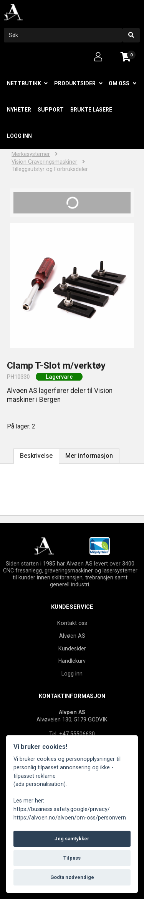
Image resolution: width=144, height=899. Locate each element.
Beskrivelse (36, 455)
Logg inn (19, 136)
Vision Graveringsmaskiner (44, 162)
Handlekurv (72, 661)
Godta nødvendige (72, 877)
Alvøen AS (72, 636)
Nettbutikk (24, 83)
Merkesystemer (31, 154)
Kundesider (72, 648)
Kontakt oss (72, 623)
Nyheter (19, 110)
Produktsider (75, 83)
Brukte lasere (91, 110)
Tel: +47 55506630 (72, 734)
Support (51, 110)
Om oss (119, 83)
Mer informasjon (89, 455)
